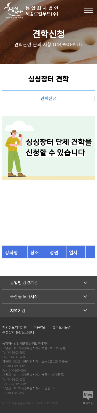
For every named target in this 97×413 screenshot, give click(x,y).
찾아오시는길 (62, 327)
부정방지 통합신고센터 (18, 332)
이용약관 (40, 327)
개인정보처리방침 (14, 327)
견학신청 (48, 98)
